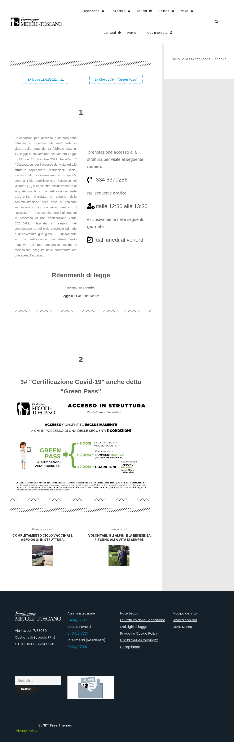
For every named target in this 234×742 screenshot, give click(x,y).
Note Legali (129, 613)
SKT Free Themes (57, 725)
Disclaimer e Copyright (139, 640)
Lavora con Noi (185, 620)
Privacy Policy (26, 730)
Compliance (130, 646)
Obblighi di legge (133, 626)
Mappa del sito (185, 613)
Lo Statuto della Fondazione (142, 620)
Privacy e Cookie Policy (139, 633)
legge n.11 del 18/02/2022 (81, 296)
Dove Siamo (182, 626)
